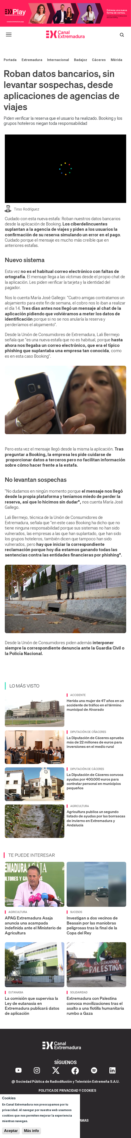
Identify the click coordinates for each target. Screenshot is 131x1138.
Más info (31, 1131)
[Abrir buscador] (122, 34)
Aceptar (11, 1131)
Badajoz (80, 60)
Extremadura (32, 60)
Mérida (116, 60)
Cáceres (99, 60)
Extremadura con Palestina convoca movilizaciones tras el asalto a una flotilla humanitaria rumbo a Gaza (95, 1006)
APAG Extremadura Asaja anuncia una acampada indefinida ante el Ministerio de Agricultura (33, 925)
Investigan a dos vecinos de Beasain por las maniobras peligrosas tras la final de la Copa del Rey (92, 925)
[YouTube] (18, 1070)
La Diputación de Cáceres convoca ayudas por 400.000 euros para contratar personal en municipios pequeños (95, 781)
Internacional (58, 60)
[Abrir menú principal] (9, 34)
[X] (56, 1070)
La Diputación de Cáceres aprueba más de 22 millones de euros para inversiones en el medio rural (95, 742)
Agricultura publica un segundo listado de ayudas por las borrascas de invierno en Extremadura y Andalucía (96, 818)
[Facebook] (75, 1070)
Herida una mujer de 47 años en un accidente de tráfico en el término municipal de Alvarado (95, 705)
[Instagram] (37, 1070)
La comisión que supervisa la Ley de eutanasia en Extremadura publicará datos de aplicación (32, 1006)
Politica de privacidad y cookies (67, 1090)
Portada (10, 60)
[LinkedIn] (112, 1070)
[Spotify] (94, 1070)
